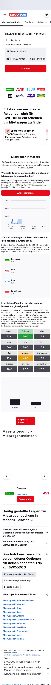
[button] (5, 15)
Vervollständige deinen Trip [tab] (17, 580)
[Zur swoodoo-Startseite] (18, 15)
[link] (25, 193)
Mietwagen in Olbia (12, 608)
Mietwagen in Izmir (12, 635)
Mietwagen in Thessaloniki (16, 631)
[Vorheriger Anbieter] (6, 476)
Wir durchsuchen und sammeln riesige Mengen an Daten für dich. (27, 668)
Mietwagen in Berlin (12, 612)
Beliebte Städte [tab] (11, 587)
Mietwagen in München (14, 623)
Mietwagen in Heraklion (14, 627)
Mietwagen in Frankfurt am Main (18, 619)
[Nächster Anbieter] (44, 476)
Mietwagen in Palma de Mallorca (19, 600)
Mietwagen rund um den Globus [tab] (19, 574)
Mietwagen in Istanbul (13, 604)
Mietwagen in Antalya (13, 616)
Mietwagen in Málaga (13, 639)
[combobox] (13, 40)
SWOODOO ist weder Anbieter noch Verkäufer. (27, 663)
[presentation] (36, 435)
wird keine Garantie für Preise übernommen (21, 655)
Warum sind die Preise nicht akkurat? (27, 673)
